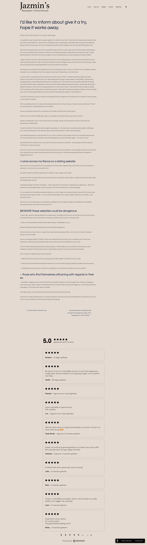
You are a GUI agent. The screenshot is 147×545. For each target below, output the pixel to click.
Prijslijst (103, 7)
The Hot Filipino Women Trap (36, 310)
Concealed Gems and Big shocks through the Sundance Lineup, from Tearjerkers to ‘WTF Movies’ (79, 313)
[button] (126, 7)
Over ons (96, 7)
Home (89, 7)
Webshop (118, 7)
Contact (110, 7)
